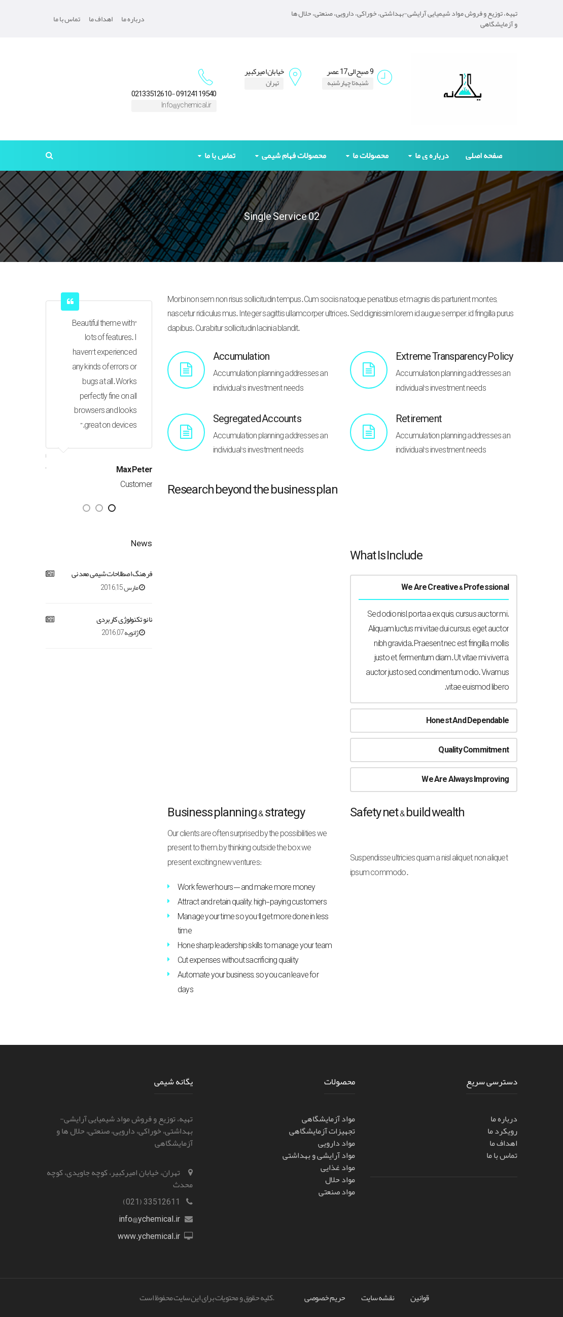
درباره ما (133, 19)
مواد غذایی (338, 1167)
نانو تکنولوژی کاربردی (124, 619)
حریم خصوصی (324, 1298)
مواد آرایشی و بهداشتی (319, 1155)
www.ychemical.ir (149, 1236)
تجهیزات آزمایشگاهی (322, 1131)
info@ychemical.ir (149, 1219)
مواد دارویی (336, 1143)
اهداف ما (101, 19)
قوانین (419, 1298)
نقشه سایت (377, 1298)
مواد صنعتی (337, 1192)
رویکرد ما (502, 1131)
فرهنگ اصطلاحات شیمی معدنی (112, 574)
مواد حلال (340, 1180)
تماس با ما (66, 19)
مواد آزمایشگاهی (328, 1119)
